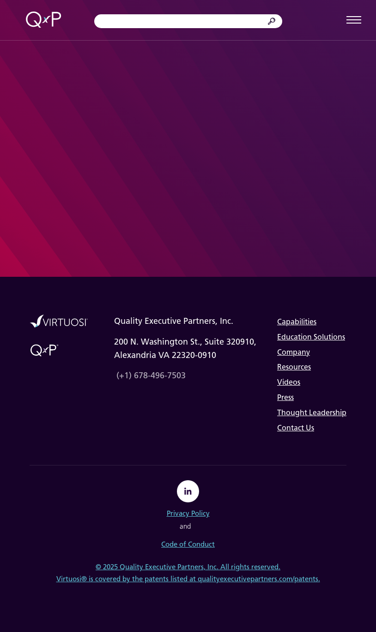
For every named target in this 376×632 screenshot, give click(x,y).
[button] (354, 20)
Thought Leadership (311, 412)
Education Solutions (311, 337)
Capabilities (296, 321)
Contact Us (295, 427)
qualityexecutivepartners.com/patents (258, 579)
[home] (43, 20)
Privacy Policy (188, 513)
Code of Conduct (188, 544)
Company (293, 352)
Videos (288, 382)
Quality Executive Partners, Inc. (169, 567)
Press (285, 397)
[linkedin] (188, 491)
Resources (294, 367)
